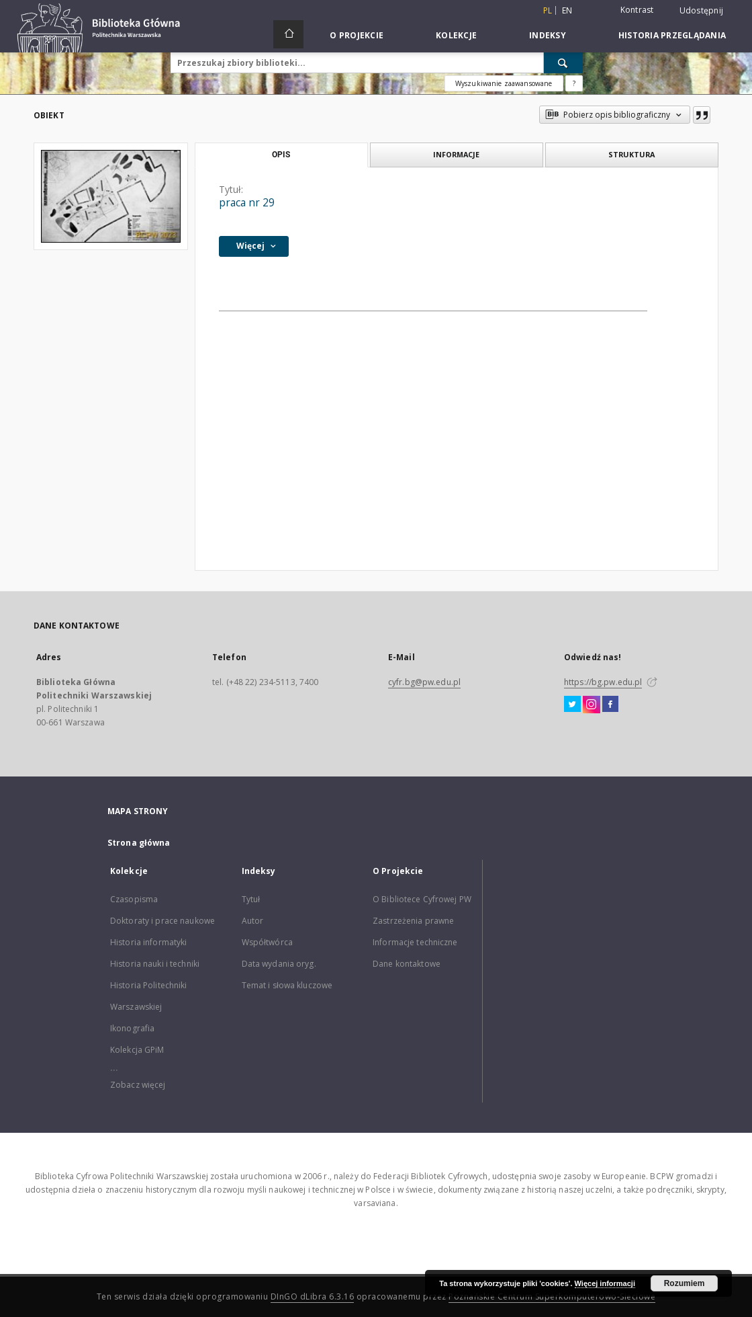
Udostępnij (701, 10)
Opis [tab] (281, 154)
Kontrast (637, 9)
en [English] (567, 10)
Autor (253, 920)
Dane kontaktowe (406, 963)
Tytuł (251, 899)
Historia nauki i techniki (154, 963)
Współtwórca (267, 942)
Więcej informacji (605, 1283)
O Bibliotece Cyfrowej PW (422, 899)
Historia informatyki (148, 942)
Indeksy (547, 35)
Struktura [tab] (631, 154)
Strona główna (139, 842)
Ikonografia (132, 1028)
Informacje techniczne (415, 942)
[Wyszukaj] (563, 62)
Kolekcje (456, 35)
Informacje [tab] (456, 154)
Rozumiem (684, 1283)
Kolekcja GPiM (137, 1049)
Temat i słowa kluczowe (287, 985)
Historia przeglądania (672, 35)
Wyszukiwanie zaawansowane (504, 83)
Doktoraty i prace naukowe (162, 920)
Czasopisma (134, 899)
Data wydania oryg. (279, 963)
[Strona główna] (288, 34)
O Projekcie (356, 35)
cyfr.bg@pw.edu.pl (424, 682)
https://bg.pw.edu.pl (603, 682)
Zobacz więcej (138, 1084)
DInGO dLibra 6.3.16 (313, 1296)
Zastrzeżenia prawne (413, 920)
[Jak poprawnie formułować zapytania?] (574, 83)
